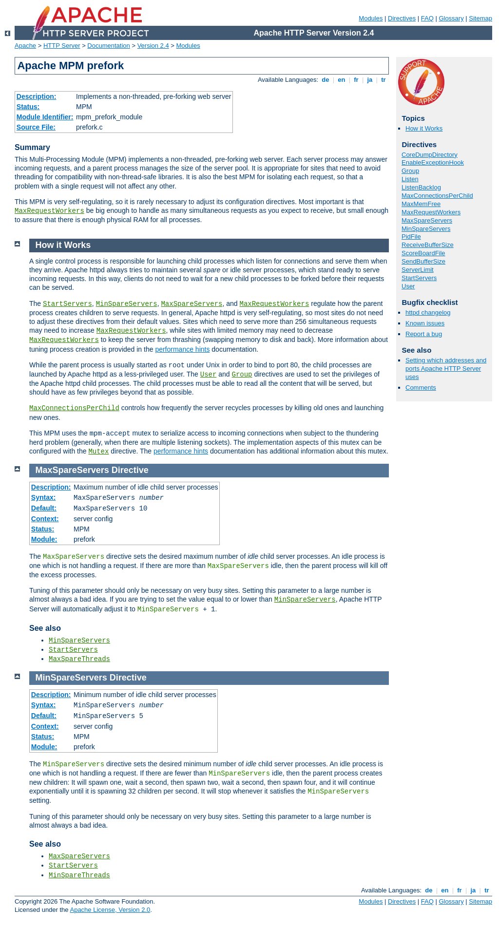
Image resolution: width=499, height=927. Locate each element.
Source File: (36, 127)
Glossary (451, 18)
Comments (420, 387)
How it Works (423, 128)
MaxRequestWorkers (49, 211)
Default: (44, 508)
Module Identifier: (45, 117)
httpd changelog (428, 312)
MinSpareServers (426, 228)
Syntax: (43, 497)
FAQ (427, 18)
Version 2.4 (153, 45)
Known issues (424, 323)
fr (356, 79)
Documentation (108, 45)
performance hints (182, 349)
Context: (45, 519)
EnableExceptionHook (433, 162)
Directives (402, 18)
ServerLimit (418, 269)
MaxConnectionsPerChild (437, 195)
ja (369, 79)
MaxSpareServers (427, 220)
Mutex (98, 451)
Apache (25, 45)
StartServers (419, 278)
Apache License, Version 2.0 (110, 909)
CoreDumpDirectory (430, 154)
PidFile (411, 236)
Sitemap (480, 18)
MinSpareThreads (79, 875)
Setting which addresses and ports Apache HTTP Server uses (445, 368)
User (408, 286)
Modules (371, 18)
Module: (44, 539)
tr (384, 79)
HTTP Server (61, 45)
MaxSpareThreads (79, 659)
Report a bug (423, 334)
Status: (28, 107)
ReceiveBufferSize (428, 244)
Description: (37, 96)
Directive (130, 470)
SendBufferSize (423, 261)
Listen (410, 179)
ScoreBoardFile (423, 253)
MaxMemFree (421, 204)
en (341, 79)
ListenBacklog (421, 187)
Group (410, 170)
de (325, 79)
